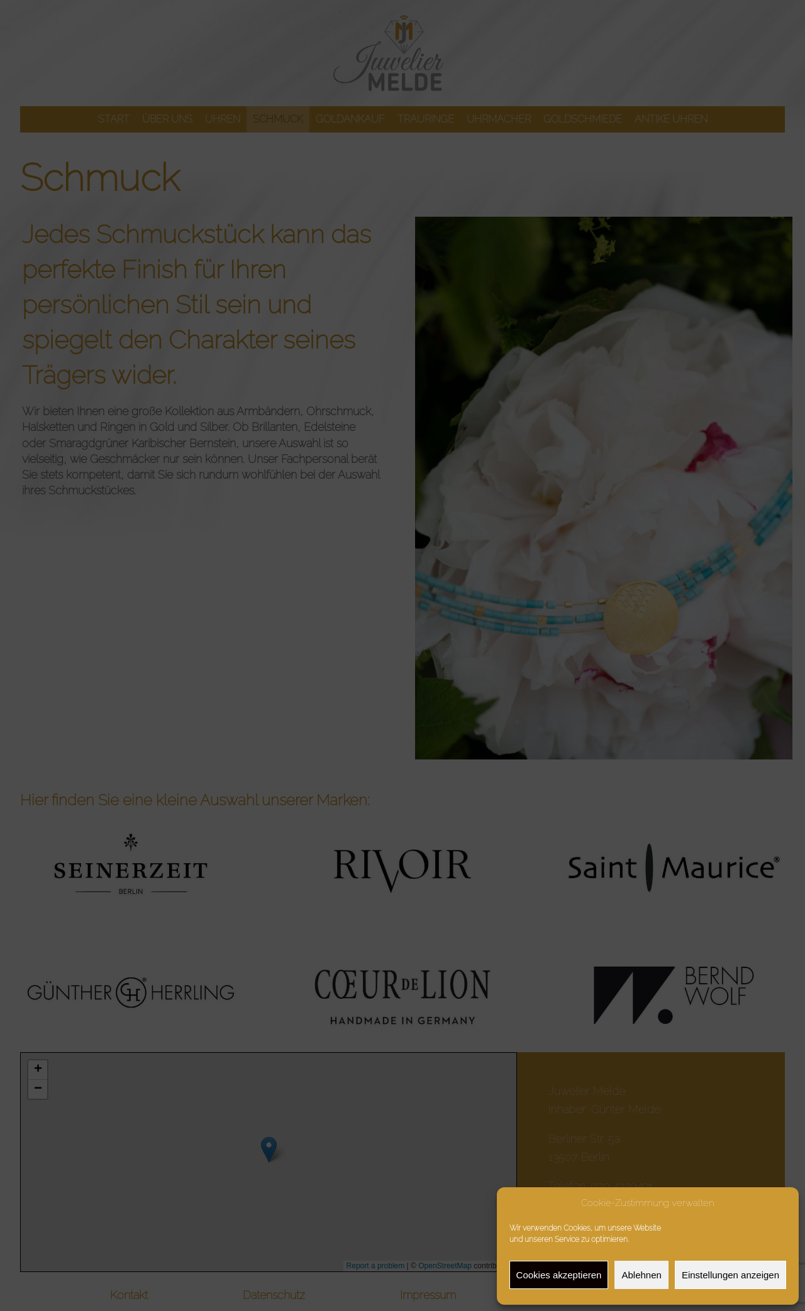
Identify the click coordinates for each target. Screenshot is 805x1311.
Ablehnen (641, 1275)
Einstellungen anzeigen (730, 1275)
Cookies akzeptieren (559, 1275)
